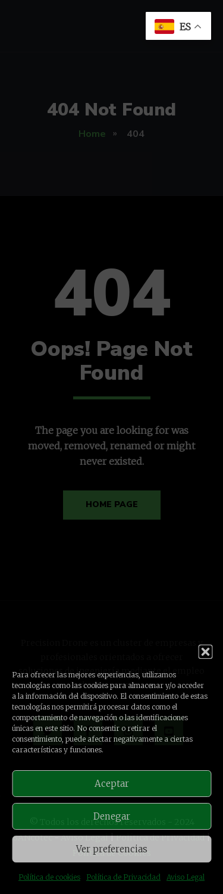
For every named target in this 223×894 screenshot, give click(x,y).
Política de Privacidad (123, 877)
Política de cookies (49, 877)
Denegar (111, 816)
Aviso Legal (186, 877)
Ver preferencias (111, 849)
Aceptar (112, 783)
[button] (205, 652)
